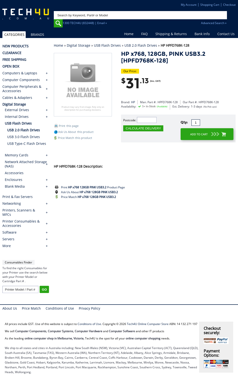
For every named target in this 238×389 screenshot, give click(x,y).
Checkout (229, 5)
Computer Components (21, 80)
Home (129, 34)
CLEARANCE (11, 53)
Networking (11, 203)
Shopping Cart (209, 5)
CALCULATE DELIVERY (143, 128)
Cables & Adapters (17, 98)
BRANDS (37, 34)
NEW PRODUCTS (15, 46)
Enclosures (13, 179)
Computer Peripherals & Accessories (21, 88)
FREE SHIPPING (14, 59)
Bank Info (202, 34)
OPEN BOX (10, 66)
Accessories (14, 173)
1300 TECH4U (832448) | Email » (85, 23)
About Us (9, 308)
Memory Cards (16, 155)
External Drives (17, 110)
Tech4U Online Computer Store (148, 324)
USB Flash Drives (107, 45)
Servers (8, 239)
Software (9, 232)
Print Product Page (93, 187)
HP (133, 102)
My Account (188, 5)
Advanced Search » (213, 23)
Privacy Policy (89, 308)
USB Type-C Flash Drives (26, 143)
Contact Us (226, 34)
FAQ (144, 34)
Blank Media (15, 186)
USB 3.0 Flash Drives (23, 136)
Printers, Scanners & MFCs (18, 212)
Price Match (88, 197)
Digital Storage (78, 45)
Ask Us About (89, 192)
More (6, 246)
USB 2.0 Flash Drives (140, 45)
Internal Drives (17, 116)
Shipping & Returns (171, 34)
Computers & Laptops (19, 73)
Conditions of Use (60, 308)
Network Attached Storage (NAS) (26, 163)
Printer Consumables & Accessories (21, 223)
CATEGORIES (14, 34)
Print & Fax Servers (17, 197)
